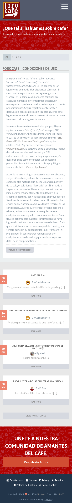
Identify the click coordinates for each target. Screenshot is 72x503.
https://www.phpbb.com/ (33, 167)
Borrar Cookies (48, 485)
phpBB (61, 494)
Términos (58, 480)
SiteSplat (41, 494)
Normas (31, 480)
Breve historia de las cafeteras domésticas (38, 381)
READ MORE (36, 295)
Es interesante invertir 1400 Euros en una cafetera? (37, 310)
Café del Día (38, 275)
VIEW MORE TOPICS (36, 415)
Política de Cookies (25, 485)
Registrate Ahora (36, 462)
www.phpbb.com (15, 148)
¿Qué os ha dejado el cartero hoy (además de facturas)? (37, 347)
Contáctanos (15, 480)
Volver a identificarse (20, 249)
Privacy (44, 480)
